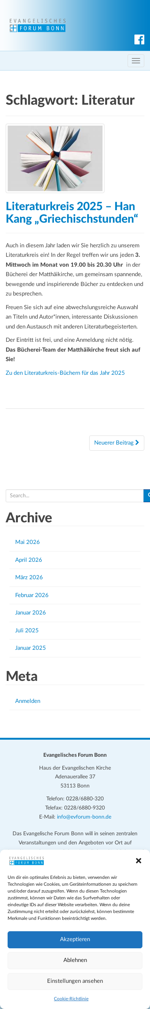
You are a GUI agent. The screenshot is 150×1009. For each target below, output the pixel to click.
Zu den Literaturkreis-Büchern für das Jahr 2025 (65, 373)
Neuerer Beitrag (116, 443)
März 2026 (29, 577)
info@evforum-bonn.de (84, 817)
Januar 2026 (30, 613)
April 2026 (28, 560)
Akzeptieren (75, 939)
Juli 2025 (27, 630)
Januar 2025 (30, 648)
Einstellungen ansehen (75, 981)
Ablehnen (75, 960)
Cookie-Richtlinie (71, 998)
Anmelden (27, 701)
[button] (138, 860)
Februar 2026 (32, 595)
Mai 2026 (27, 542)
